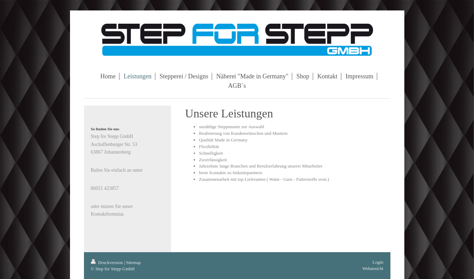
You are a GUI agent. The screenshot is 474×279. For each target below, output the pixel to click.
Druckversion (107, 262)
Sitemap (133, 262)
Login (377, 262)
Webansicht (372, 268)
